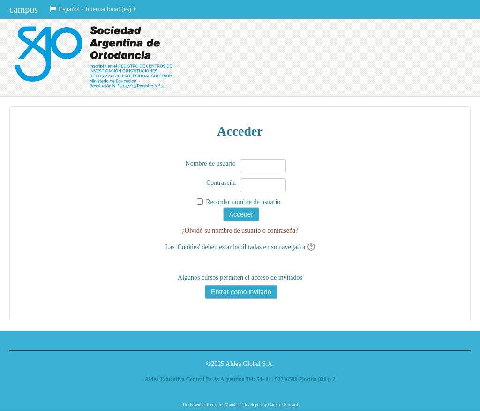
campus (23, 9)
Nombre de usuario (211, 163)
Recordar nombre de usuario (243, 202)
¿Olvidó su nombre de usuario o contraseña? (240, 230)
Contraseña (221, 182)
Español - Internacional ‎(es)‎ (93, 9)
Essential (198, 405)
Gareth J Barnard (283, 405)
